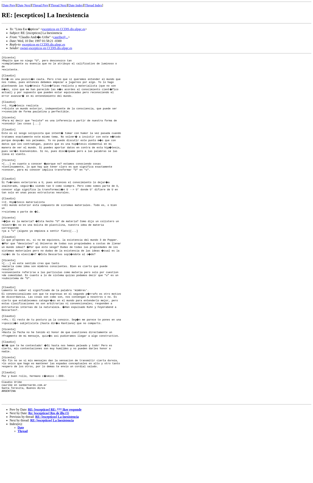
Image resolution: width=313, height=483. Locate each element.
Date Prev (9, 5)
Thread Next (58, 5)
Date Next (24, 5)
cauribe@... (60, 37)
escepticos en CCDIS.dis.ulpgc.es (63, 29)
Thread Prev (40, 5)
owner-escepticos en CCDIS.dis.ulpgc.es (46, 48)
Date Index (76, 5)
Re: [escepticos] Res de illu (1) (48, 460)
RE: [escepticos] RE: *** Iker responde (54, 456)
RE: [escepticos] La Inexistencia (57, 463)
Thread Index (93, 5)
